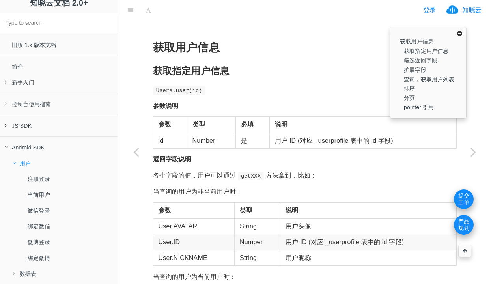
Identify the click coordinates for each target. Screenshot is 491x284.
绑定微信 (39, 226)
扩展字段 (415, 70)
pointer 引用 (419, 107)
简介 (17, 67)
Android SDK (25, 147)
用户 (22, 163)
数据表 (25, 274)
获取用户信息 (416, 41)
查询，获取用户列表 (429, 79)
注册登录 (39, 179)
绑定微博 (39, 258)
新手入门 (19, 82)
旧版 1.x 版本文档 (34, 45)
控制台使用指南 (28, 104)
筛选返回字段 (420, 60)
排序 (409, 88)
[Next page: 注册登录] (473, 152)
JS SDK (18, 126)
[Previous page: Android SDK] (136, 152)
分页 (409, 98)
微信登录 (39, 210)
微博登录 (39, 242)
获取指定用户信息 (426, 51)
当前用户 (39, 195)
